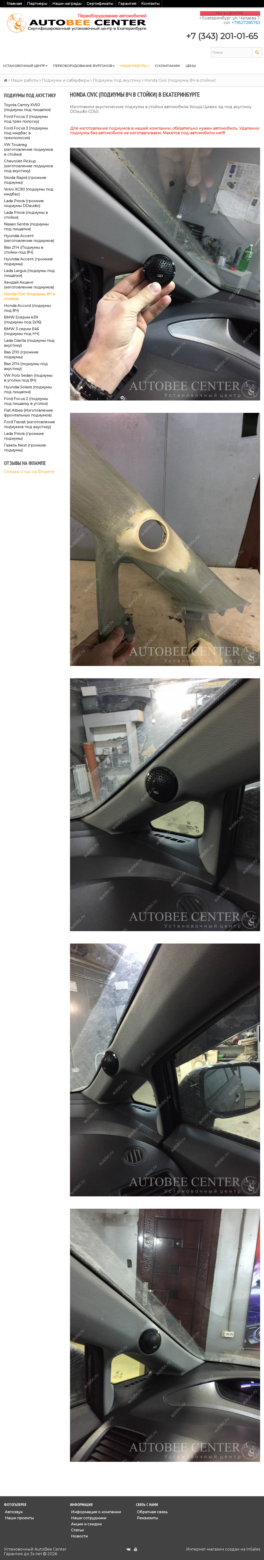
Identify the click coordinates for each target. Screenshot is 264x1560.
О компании (167, 66)
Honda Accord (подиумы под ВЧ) (27, 308)
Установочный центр (25, 65)
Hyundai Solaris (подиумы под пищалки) (28, 389)
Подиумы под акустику (117, 80)
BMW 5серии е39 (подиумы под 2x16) (22, 319)
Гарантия (127, 3)
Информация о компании (95, 1512)
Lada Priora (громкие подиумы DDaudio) (24, 203)
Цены (191, 66)
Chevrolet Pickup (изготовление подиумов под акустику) (28, 166)
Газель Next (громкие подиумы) (25, 447)
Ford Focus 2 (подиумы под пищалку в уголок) (26, 401)
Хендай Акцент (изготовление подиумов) (29, 284)
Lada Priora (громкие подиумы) (24, 436)
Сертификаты (100, 3)
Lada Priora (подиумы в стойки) (26, 215)
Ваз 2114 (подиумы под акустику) (26, 366)
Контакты (150, 3)
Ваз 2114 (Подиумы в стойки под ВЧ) (23, 250)
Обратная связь (151, 1512)
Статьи (77, 1530)
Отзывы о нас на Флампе (29, 471)
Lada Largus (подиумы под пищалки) (29, 273)
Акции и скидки (86, 1524)
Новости (79, 1536)
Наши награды (66, 3)
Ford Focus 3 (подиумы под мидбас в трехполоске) (26, 133)
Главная (14, 3)
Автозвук (13, 1512)
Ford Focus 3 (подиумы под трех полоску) (26, 119)
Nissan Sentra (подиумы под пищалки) (26, 226)
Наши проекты (19, 1518)
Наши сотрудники (88, 1518)
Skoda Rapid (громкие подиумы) (25, 180)
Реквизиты (147, 1518)
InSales (253, 1549)
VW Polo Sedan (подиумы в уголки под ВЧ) (28, 378)
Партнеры (37, 3)
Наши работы (134, 65)
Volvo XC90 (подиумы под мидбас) (28, 191)
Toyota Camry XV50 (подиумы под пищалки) (27, 107)
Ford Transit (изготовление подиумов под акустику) (29, 424)
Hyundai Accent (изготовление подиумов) (29, 238)
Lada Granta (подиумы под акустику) (29, 343)
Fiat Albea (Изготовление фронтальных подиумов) (28, 412)
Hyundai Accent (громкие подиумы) (28, 261)
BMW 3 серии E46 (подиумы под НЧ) (21, 331)
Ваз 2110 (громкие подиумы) (21, 354)
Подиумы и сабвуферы (65, 80)
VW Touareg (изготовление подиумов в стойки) (28, 149)
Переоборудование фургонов (83, 65)
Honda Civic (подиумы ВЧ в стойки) (29, 296)
